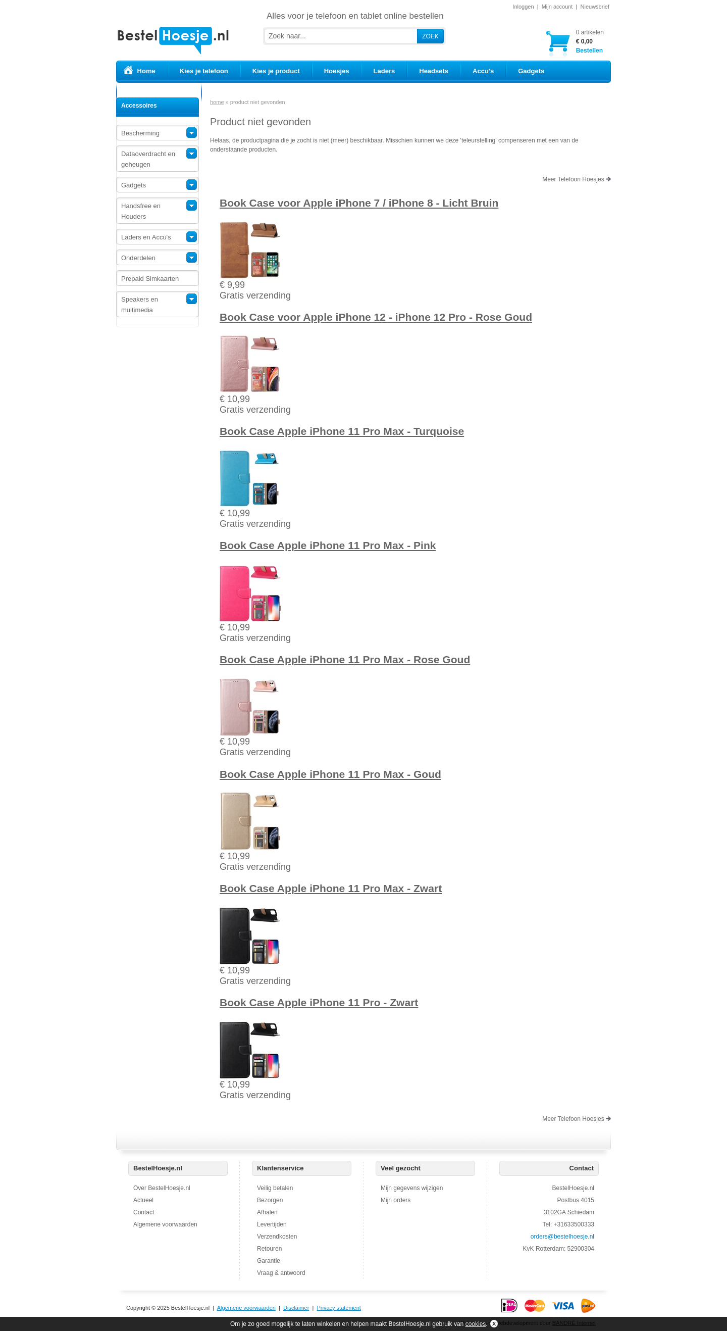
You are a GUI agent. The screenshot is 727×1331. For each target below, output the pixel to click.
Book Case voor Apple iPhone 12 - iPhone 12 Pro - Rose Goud (376, 317)
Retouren (269, 1248)
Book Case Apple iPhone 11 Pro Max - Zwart (331, 888)
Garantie (268, 1260)
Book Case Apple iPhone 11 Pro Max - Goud (330, 774)
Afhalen (267, 1212)
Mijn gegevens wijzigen (412, 1188)
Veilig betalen (275, 1188)
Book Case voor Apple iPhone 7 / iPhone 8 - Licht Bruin (359, 203)
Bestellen (590, 41)
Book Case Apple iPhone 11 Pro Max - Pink (328, 545)
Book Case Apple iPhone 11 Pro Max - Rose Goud (345, 659)
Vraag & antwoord (281, 1272)
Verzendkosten (277, 1236)
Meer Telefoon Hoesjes (576, 179)
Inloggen (523, 7)
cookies (475, 1323)
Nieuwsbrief (595, 7)
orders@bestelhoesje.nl (562, 1236)
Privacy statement (338, 1308)
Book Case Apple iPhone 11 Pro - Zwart (319, 1002)
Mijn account (557, 7)
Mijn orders (395, 1200)
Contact (143, 1212)
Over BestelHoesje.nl (161, 1188)
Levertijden (272, 1224)
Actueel (143, 1200)
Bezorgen (270, 1200)
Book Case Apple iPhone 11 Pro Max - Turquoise (342, 431)
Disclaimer (296, 1308)
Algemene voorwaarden (165, 1224)
